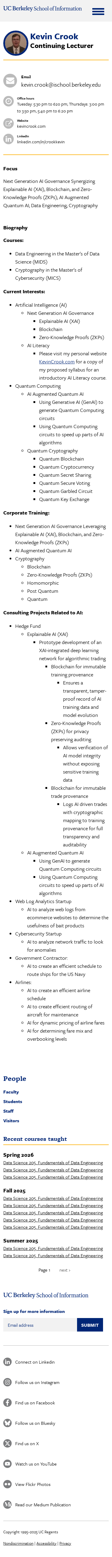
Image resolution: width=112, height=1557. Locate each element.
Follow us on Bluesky (35, 1423)
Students (12, 1101)
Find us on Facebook (35, 1402)
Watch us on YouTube (36, 1463)
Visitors (11, 1120)
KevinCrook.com (57, 361)
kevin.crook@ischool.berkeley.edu (61, 84)
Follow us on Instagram (37, 1382)
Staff (8, 1111)
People (14, 1078)
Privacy (65, 1543)
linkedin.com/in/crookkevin (41, 142)
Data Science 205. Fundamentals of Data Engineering (53, 1162)
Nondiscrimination (18, 1543)
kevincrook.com (31, 126)
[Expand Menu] (98, 11)
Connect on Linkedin (35, 1362)
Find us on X (27, 1443)
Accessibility (46, 1543)
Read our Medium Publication (43, 1504)
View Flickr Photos (32, 1484)
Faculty (11, 1091)
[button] (15, 54)
